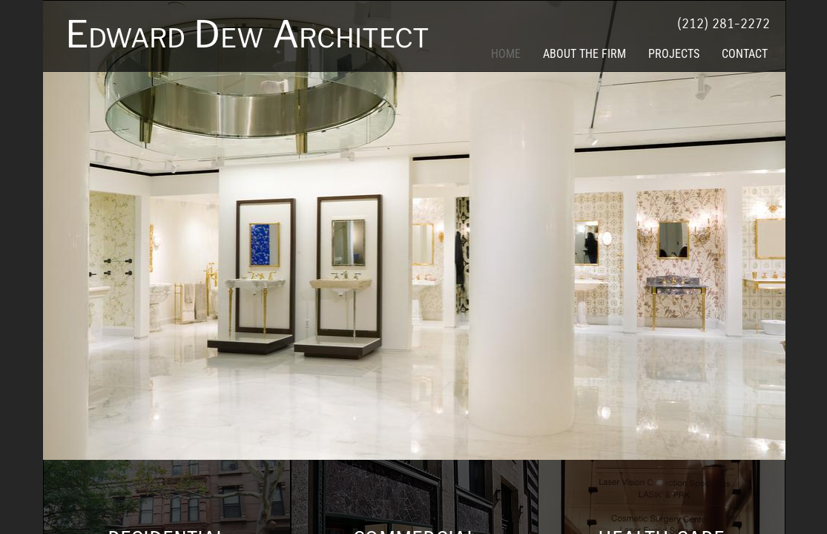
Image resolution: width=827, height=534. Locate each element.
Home (506, 54)
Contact (745, 54)
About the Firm (584, 54)
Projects (673, 54)
